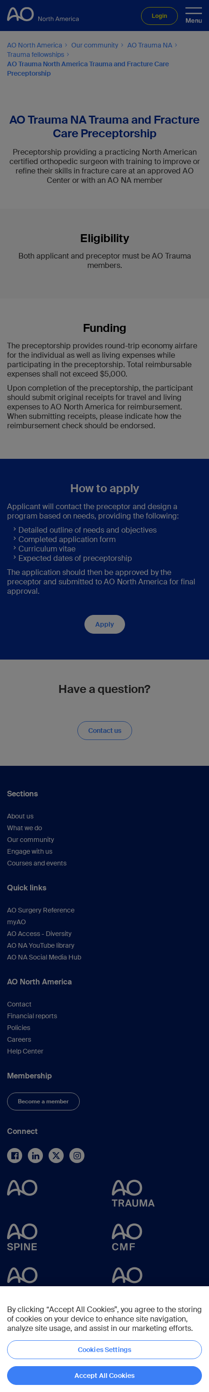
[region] (104, 1339)
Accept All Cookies (105, 1375)
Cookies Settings (104, 1349)
